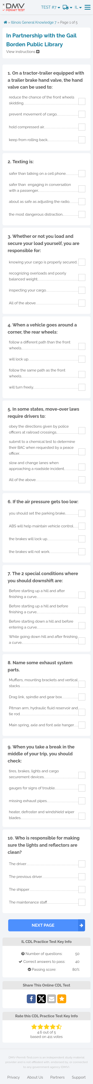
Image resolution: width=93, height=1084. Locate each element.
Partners (57, 1077)
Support (79, 1077)
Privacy (13, 1077)
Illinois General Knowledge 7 (33, 22)
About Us (35, 1077)
